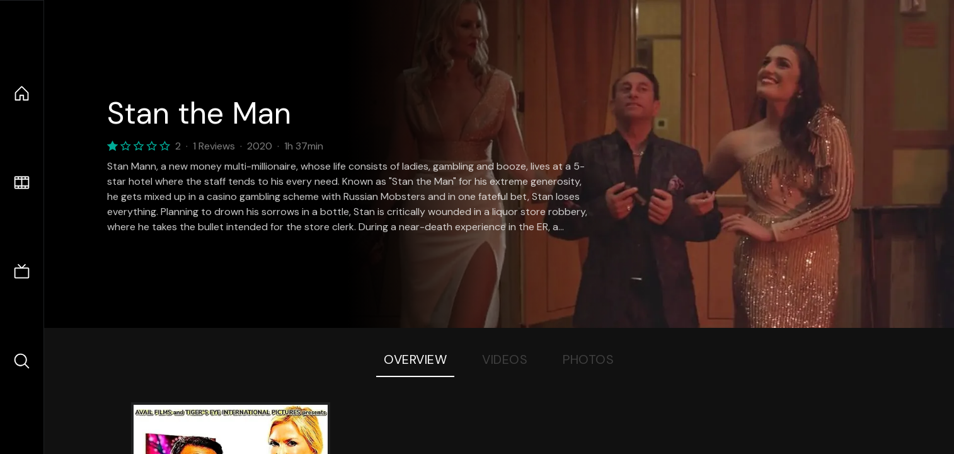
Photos (588, 359)
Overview (415, 359)
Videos (504, 359)
